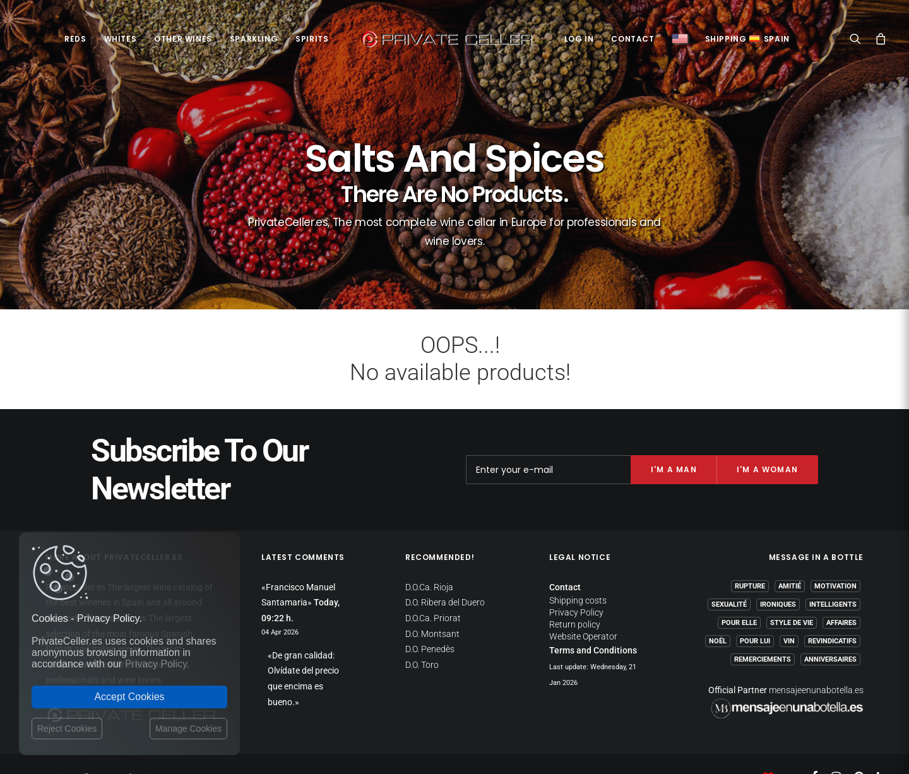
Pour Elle (739, 597)
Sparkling (254, 38)
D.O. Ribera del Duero (445, 576)
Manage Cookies (188, 728)
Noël (718, 615)
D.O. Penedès (429, 623)
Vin (789, 615)
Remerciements (762, 633)
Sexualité (729, 579)
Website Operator (583, 610)
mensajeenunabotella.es (816, 664)
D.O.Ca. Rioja (429, 561)
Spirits (311, 38)
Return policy (574, 598)
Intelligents (833, 579)
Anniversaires (830, 633)
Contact (632, 38)
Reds (75, 38)
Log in (579, 38)
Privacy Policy (576, 586)
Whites (120, 38)
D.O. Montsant (432, 608)
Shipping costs (578, 574)
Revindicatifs (832, 615)
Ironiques (778, 579)
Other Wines (183, 38)
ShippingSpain (747, 38)
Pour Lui (755, 615)
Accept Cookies (129, 696)
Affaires (841, 597)
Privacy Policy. (157, 663)
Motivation (835, 560)
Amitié (789, 560)
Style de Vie (791, 597)
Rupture (750, 560)
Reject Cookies (67, 728)
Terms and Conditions (593, 624)
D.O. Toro (422, 639)
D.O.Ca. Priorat (433, 592)
